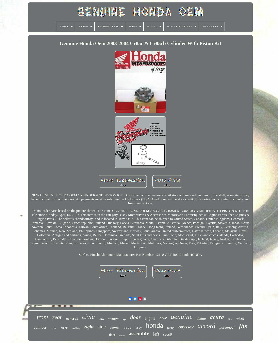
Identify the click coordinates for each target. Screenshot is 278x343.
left (156, 334)
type (124, 319)
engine (150, 318)
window (113, 318)
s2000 (167, 334)
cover (115, 328)
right (89, 326)
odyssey (186, 326)
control (72, 319)
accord (206, 325)
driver (122, 335)
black (64, 327)
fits (243, 325)
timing (201, 318)
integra (127, 327)
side (102, 326)
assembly (139, 334)
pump (170, 327)
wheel (240, 318)
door (135, 317)
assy (139, 327)
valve (101, 318)
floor (112, 335)
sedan (53, 328)
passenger (227, 327)
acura (217, 317)
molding (76, 328)
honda (154, 325)
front (42, 317)
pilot (230, 319)
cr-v (163, 317)
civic (88, 316)
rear (57, 317)
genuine (182, 316)
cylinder (40, 327)
